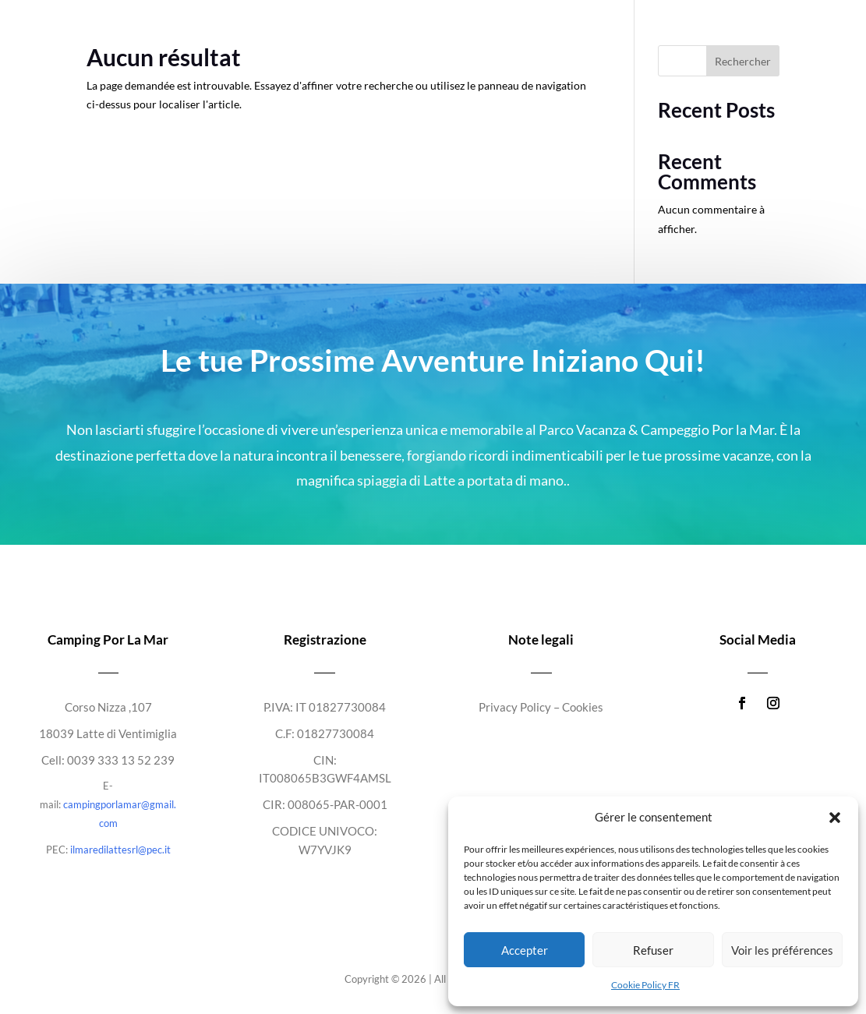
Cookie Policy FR (645, 985)
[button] (835, 817)
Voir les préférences (782, 950)
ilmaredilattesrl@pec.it (120, 849)
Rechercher (743, 61)
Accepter (524, 950)
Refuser (653, 950)
